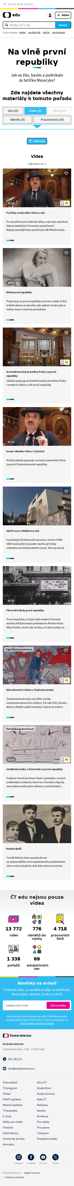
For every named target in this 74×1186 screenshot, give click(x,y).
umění (22, 32)
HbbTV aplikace (12, 1099)
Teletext (8, 1127)
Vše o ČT (42, 1082)
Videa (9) (35, 111)
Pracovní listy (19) (52, 120)
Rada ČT (42, 1099)
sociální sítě (34, 32)
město (46, 32)
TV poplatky (10, 1110)
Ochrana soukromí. (14, 1177)
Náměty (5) (17, 120)
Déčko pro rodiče (13, 1122)
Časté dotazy (10, 1133)
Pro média (43, 1122)
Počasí (7, 1093)
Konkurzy (42, 1116)
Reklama (42, 1105)
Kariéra (41, 1110)
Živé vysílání (10, 1082)
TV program (10, 1088)
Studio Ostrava (46, 1093)
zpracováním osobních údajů (37, 1023)
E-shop (7, 1116)
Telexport (43, 1133)
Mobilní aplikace (12, 1105)
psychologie (58, 32)
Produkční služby (47, 1138)
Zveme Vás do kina (13, 1138)
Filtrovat (39, 141)
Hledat (63, 25)
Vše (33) (13, 111)
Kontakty (8, 1144)
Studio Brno (44, 1088)
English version (32, 1172)
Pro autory (43, 1127)
